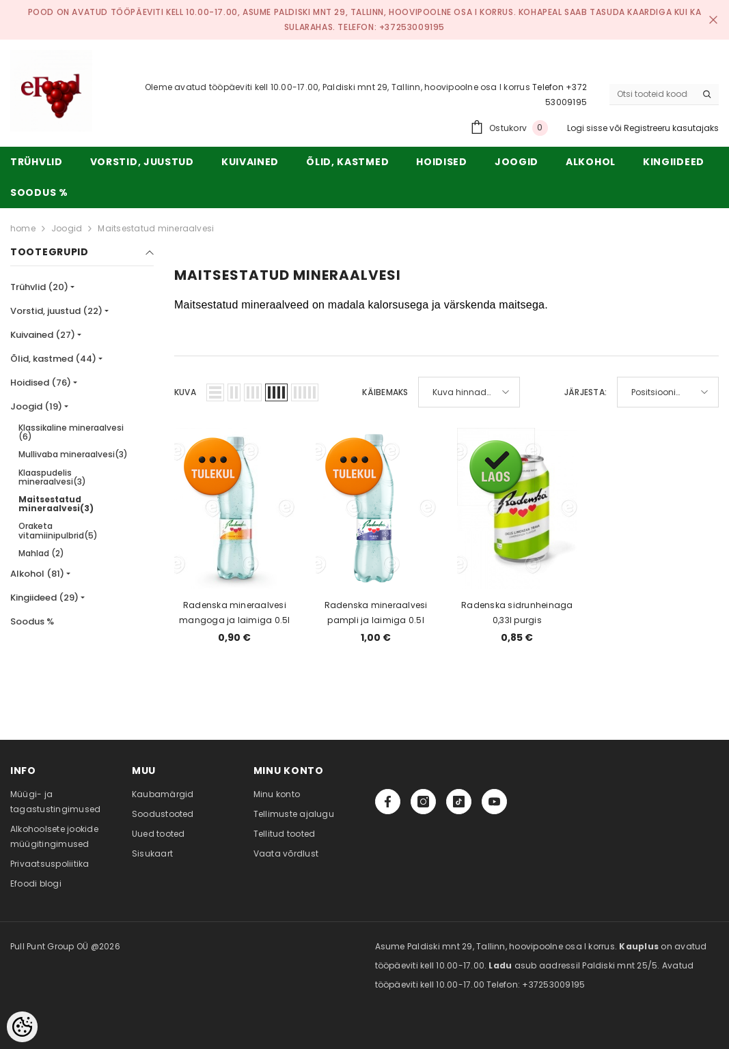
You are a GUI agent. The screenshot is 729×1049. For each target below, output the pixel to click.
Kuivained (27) (42, 334)
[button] (215, 392)
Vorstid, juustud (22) (56, 310)
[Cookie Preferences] (22, 1026)
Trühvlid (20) (39, 287)
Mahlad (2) (41, 553)
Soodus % (32, 621)
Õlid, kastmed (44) (53, 358)
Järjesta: (585, 392)
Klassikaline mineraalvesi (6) (71, 432)
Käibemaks (385, 392)
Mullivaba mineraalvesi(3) (73, 454)
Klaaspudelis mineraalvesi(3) (52, 477)
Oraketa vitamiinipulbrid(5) (58, 530)
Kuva (185, 392)
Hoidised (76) (40, 382)
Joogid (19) (36, 406)
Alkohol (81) (37, 573)
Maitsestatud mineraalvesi (156, 228)
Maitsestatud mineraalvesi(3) (56, 503)
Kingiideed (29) (44, 597)
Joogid (66, 228)
